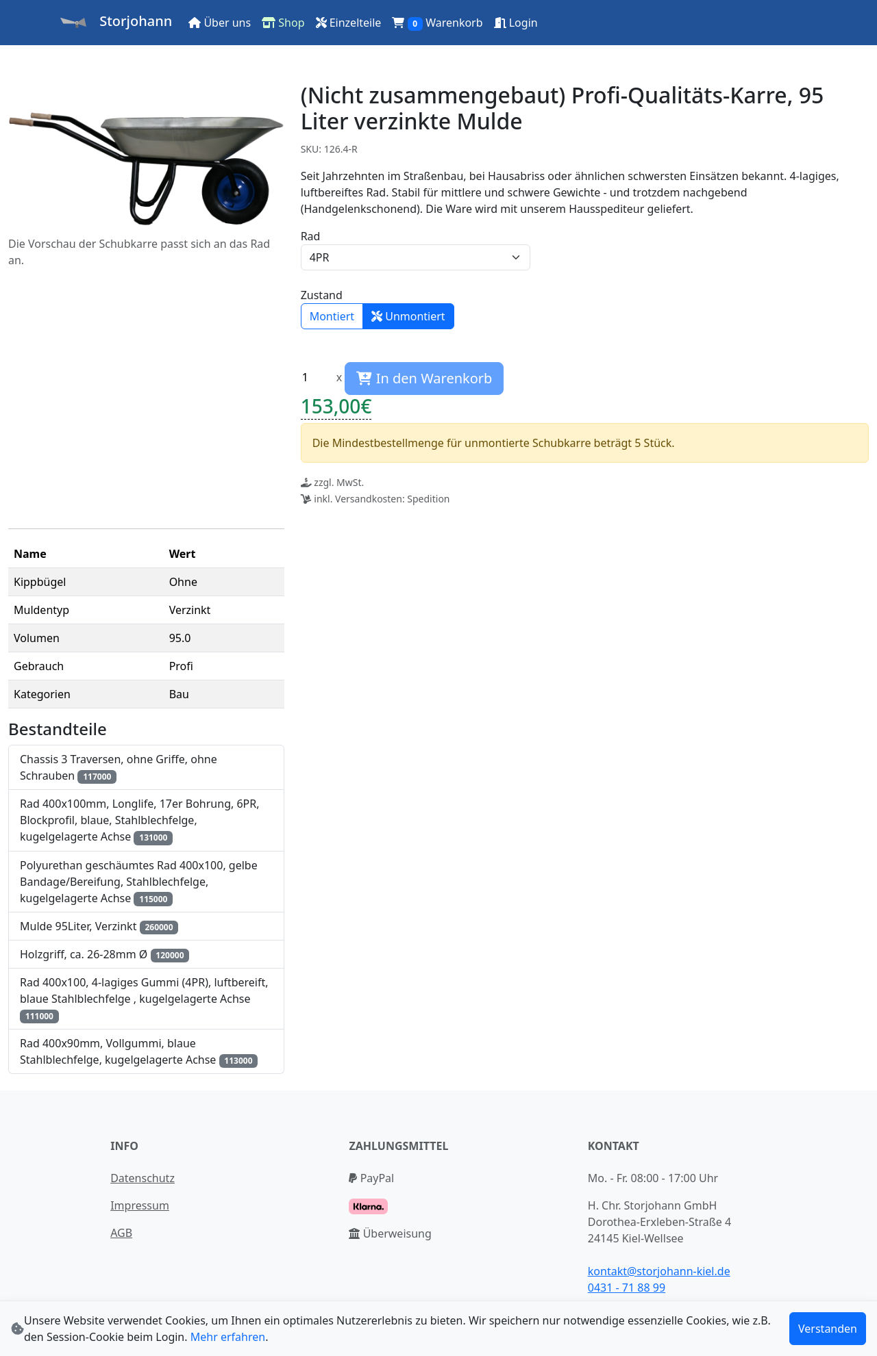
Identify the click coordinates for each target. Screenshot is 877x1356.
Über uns (219, 22)
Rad (311, 236)
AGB (121, 1232)
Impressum (139, 1205)
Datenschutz (142, 1178)
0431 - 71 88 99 (626, 1287)
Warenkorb (437, 23)
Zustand (322, 295)
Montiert (332, 316)
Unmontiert (408, 316)
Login (516, 22)
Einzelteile (349, 22)
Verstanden (827, 1328)
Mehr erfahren (227, 1336)
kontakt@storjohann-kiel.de (659, 1271)
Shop (283, 22)
